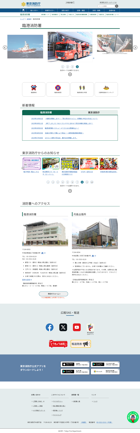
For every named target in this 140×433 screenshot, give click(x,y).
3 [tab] (72, 67)
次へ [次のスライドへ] (135, 47)
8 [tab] (82, 182)
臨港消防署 (46, 112)
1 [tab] (62, 67)
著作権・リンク (58, 410)
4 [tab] (77, 67)
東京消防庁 (94, 112)
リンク (95, 401)
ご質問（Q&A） (38, 401)
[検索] (116, 6)
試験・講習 (81, 10)
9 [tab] (87, 182)
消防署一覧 (76, 401)
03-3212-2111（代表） (105, 422)
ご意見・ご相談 (38, 405)
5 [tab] (67, 182)
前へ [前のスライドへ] (5, 47)
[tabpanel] (70, 46)
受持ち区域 (26, 279)
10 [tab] (92, 182)
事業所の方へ (49, 10)
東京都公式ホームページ (107, 2)
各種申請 (112, 10)
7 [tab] (77, 182)
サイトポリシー (58, 401)
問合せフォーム (53, 294)
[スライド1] (108, 166)
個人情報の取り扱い (59, 405)
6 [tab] (72, 182)
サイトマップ (57, 415)
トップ (23, 11)
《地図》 (84, 422)
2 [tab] (67, 67)
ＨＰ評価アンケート (39, 410)
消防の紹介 (65, 10)
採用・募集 (96, 10)
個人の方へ (34, 10)
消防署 (29, 19)
